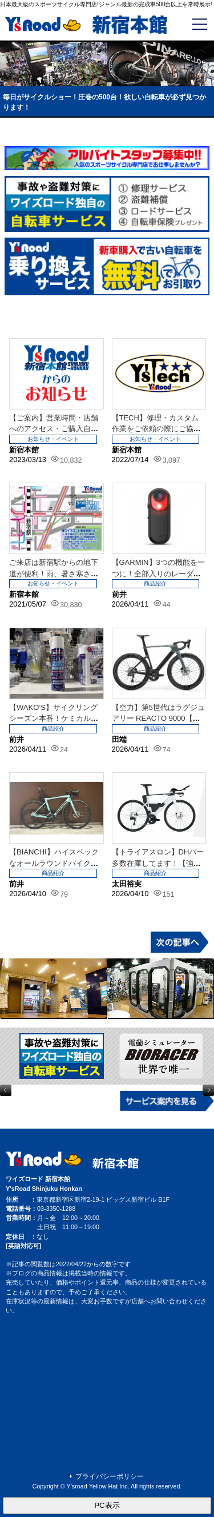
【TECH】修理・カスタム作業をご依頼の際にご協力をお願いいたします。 (156, 429)
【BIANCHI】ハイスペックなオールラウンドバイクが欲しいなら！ (54, 863)
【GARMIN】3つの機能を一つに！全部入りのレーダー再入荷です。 (158, 573)
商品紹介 (155, 583)
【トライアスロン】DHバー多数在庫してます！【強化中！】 (158, 863)
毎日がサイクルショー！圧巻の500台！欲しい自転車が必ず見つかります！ (104, 102)
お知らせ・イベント (53, 439)
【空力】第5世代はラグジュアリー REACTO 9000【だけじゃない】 (158, 718)
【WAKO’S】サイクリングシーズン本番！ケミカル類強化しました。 (53, 718)
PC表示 (107, 1505)
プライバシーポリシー (109, 1476)
